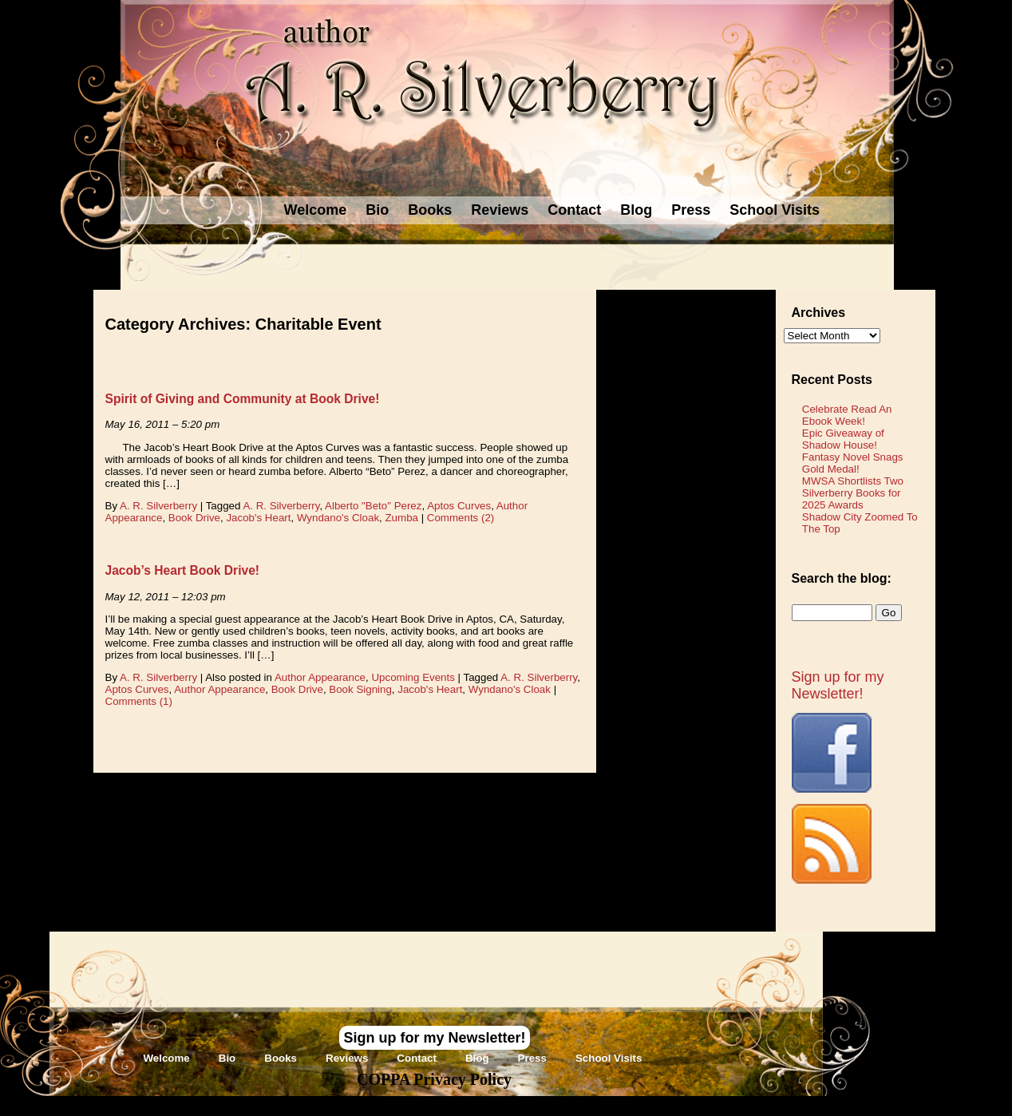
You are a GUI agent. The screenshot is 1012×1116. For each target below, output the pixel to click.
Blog (636, 210)
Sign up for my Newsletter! (838, 685)
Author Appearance (320, 677)
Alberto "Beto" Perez (373, 506)
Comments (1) (138, 701)
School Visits (774, 210)
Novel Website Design (625, 1105)
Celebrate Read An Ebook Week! (847, 415)
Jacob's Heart (258, 518)
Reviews (499, 210)
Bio (377, 210)
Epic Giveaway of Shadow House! (843, 439)
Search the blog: (841, 578)
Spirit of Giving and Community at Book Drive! (242, 399)
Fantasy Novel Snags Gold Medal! (852, 463)
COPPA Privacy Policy (434, 1079)
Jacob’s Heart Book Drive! (182, 570)
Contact (574, 210)
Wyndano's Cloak (338, 518)
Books (430, 210)
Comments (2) (460, 518)
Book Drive (194, 518)
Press (690, 210)
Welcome (315, 210)
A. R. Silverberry (158, 506)
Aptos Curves (459, 506)
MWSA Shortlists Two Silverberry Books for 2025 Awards (852, 493)
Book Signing (360, 689)
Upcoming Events (412, 677)
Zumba (401, 518)
